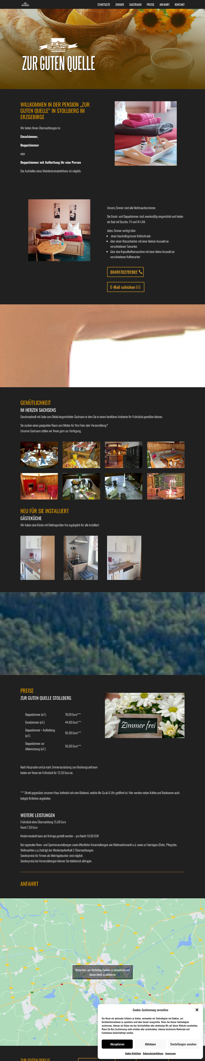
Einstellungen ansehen (183, 1044)
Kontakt (180, 5)
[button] (197, 1010)
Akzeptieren (117, 1044)
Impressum (170, 1053)
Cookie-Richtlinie (133, 1053)
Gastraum (135, 5)
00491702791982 (123, 272)
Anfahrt (165, 5)
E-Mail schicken (122, 287)
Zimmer (119, 5)
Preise (150, 5)
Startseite (103, 5)
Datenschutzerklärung (153, 1053)
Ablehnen (150, 1044)
